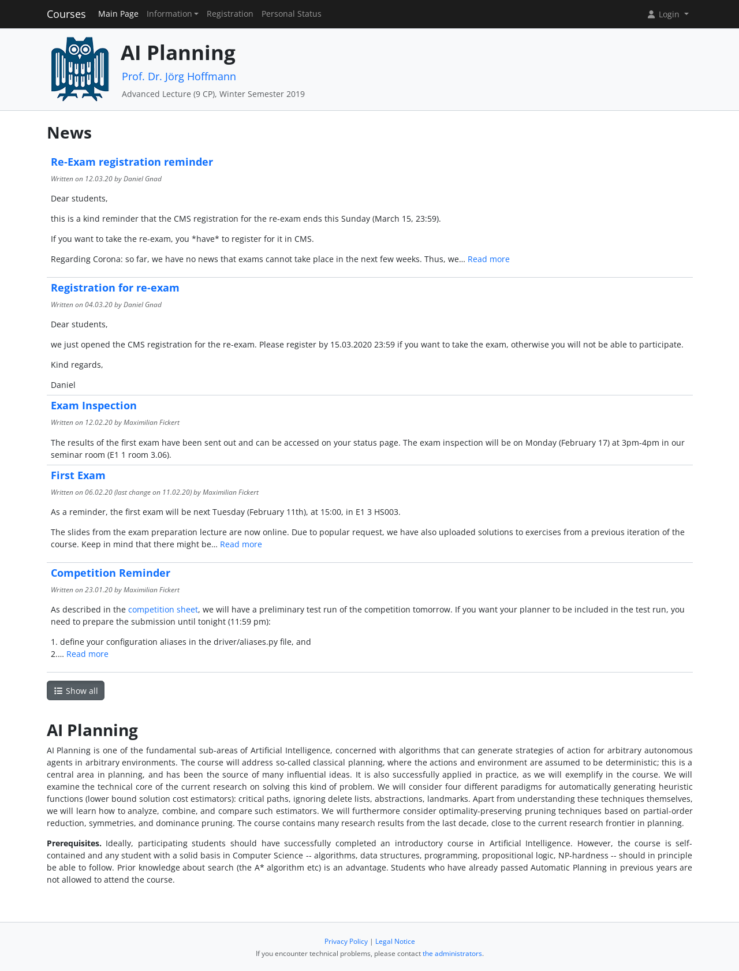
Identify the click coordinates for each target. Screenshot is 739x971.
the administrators (452, 953)
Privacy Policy (346, 941)
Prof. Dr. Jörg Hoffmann (179, 76)
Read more (489, 258)
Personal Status (292, 13)
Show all (75, 690)
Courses (66, 14)
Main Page (118, 13)
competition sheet (163, 609)
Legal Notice (395, 941)
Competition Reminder (110, 573)
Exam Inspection (94, 405)
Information (169, 13)
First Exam (78, 475)
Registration (230, 13)
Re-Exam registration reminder (132, 162)
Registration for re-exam (115, 287)
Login (664, 14)
